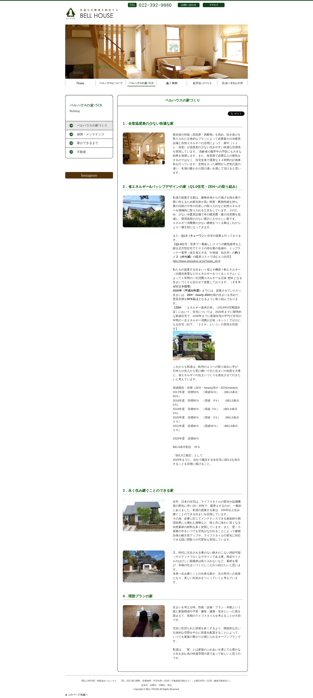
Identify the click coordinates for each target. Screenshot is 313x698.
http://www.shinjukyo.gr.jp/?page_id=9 (196, 261)
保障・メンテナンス (90, 134)
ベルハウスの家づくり (92, 125)
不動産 (81, 152)
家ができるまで (87, 143)
